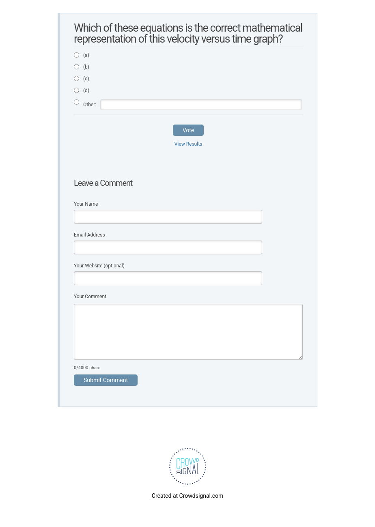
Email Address (89, 235)
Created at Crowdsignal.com (187, 496)
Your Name (86, 204)
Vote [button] (188, 130)
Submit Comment (106, 380)
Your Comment (90, 296)
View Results (189, 144)
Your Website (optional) (99, 266)
